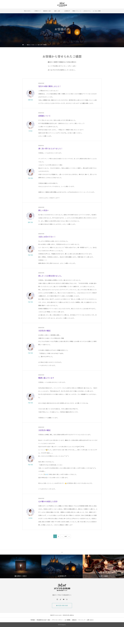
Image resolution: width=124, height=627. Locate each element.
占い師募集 (67, 620)
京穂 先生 (30, 100)
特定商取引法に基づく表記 (43, 620)
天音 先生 (30, 178)
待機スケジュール (76, 11)
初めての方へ (27, 11)
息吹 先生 (30, 222)
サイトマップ (81, 620)
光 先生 (30, 131)
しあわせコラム (87, 11)
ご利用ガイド (37, 11)
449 (66, 536)
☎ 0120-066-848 (62, 605)
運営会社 (74, 620)
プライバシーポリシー (57, 620)
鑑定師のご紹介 (47, 11)
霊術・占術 (57, 11)
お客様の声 (67, 11)
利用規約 (33, 620)
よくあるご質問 (97, 11)
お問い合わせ (90, 620)
